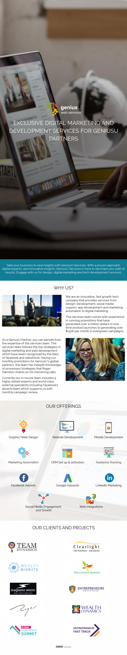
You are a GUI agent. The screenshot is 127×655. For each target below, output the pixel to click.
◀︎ (4, 594)
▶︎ (125, 594)
